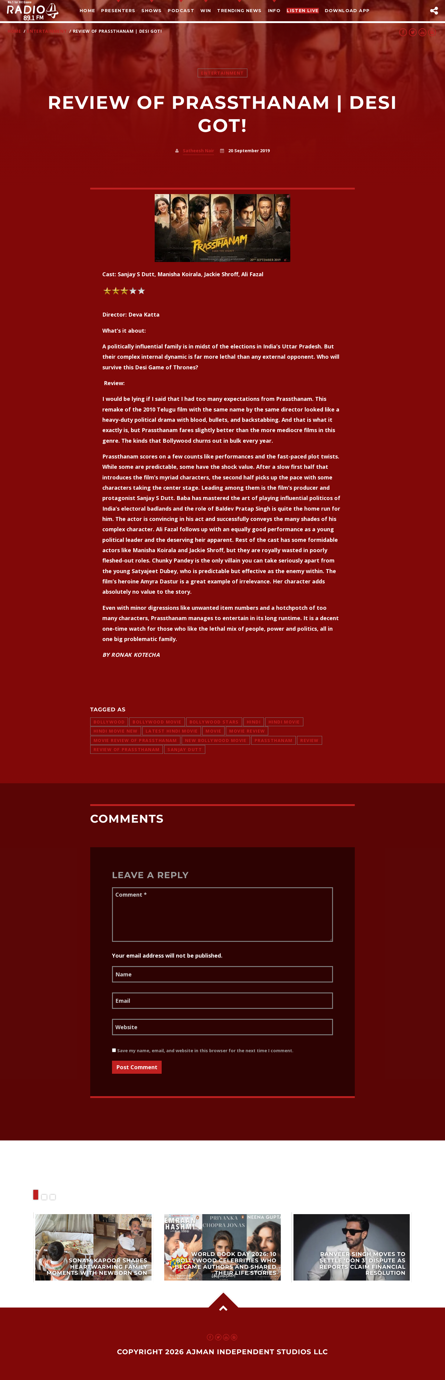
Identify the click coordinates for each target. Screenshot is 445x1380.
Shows (151, 10)
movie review (247, 731)
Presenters (118, 10)
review (309, 740)
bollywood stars (214, 722)
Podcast (181, 10)
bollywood (109, 722)
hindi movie (284, 722)
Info (274, 10)
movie (213, 731)
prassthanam (274, 740)
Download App (347, 10)
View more (93, 1247)
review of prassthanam (127, 749)
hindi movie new (116, 731)
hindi (254, 722)
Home (87, 10)
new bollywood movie (216, 740)
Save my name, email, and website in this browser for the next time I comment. (202, 1050)
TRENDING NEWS (239, 10)
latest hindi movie (172, 731)
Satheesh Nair (198, 150)
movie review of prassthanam (135, 740)
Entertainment (47, 31)
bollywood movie (157, 722)
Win (205, 10)
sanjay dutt (184, 749)
